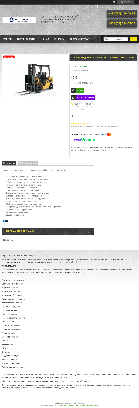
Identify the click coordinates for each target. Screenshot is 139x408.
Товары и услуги (26, 39)
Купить (80, 90)
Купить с (85, 98)
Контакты (59, 39)
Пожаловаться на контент (64, 405)
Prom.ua (81, 403)
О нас (46, 39)
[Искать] (133, 39)
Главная (7, 39)
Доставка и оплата (80, 39)
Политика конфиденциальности (87, 405)
